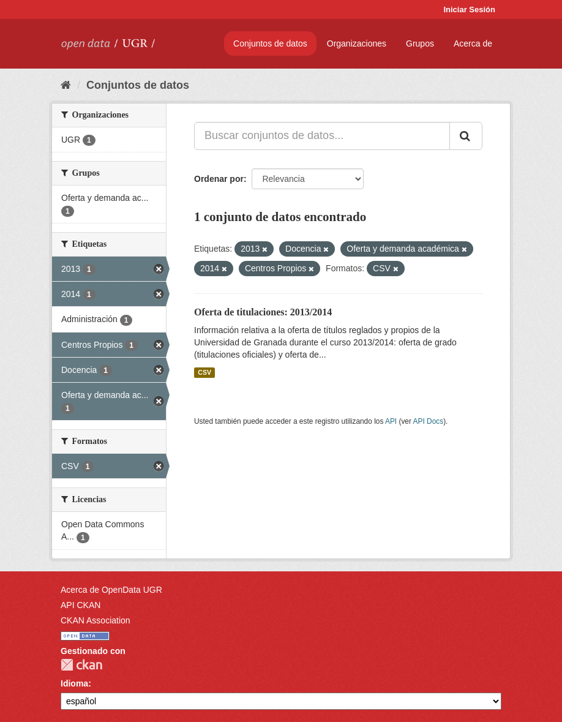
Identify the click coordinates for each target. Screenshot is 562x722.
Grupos (420, 43)
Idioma (74, 683)
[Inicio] (66, 85)
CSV (204, 372)
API (391, 421)
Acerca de (473, 43)
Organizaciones (356, 43)
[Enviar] (465, 136)
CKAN (81, 664)
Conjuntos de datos (270, 43)
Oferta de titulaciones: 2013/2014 (263, 312)
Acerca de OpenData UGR (111, 590)
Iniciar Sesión (469, 9)
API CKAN (80, 605)
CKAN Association (95, 620)
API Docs (428, 421)
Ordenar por (219, 179)
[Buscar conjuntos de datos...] (322, 136)
